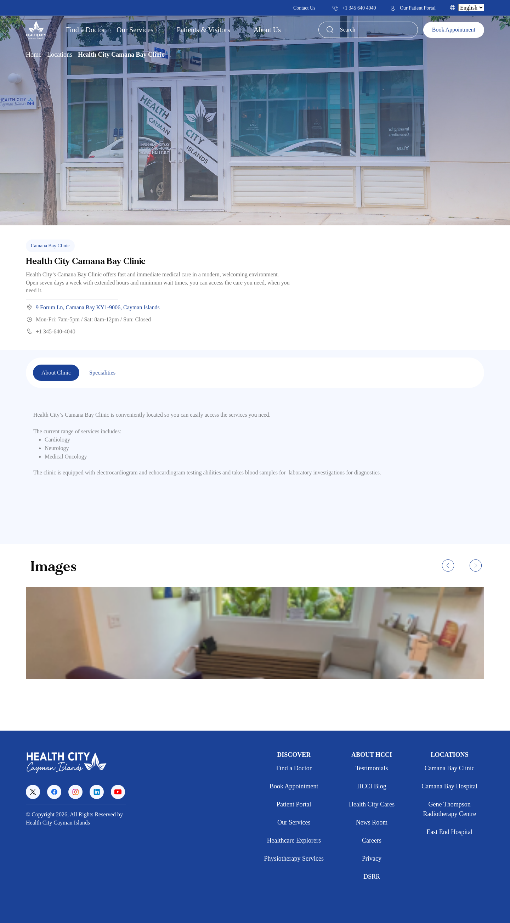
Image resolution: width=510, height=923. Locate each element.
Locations (59, 54)
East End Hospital (449, 831)
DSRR (371, 876)
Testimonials (372, 768)
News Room (372, 822)
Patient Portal (294, 804)
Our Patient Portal (413, 8)
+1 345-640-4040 (50, 331)
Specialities (102, 373)
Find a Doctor (85, 30)
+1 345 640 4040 (354, 8)
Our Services (136, 30)
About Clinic (56, 373)
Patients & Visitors (204, 30)
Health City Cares (372, 804)
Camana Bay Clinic (450, 768)
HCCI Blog (371, 786)
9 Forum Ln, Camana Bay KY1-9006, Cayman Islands (93, 307)
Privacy (371, 858)
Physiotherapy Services (294, 858)
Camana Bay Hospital (449, 786)
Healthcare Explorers (294, 840)
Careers (371, 840)
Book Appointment (453, 30)
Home (33, 54)
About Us (268, 30)
